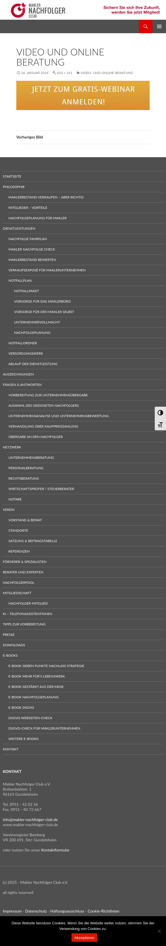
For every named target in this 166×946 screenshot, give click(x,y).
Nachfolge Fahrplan (27, 239)
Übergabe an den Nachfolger (35, 437)
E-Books (10, 655)
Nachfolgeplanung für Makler (37, 218)
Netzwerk (12, 447)
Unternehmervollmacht (37, 322)
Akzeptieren (84, 938)
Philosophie (14, 187)
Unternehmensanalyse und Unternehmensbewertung (58, 416)
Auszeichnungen (18, 374)
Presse (9, 634)
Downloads (14, 645)
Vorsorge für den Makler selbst (44, 312)
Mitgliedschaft (17, 593)
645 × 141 (64, 73)
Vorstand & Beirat (25, 520)
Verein (9, 509)
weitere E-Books (23, 739)
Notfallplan (20, 280)
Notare (15, 499)
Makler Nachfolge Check (31, 249)
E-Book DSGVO (21, 707)
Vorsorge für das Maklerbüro (42, 301)
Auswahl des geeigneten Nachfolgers (43, 405)
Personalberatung (26, 468)
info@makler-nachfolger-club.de (30, 819)
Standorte (18, 530)
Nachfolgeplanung (32, 332)
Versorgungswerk (25, 353)
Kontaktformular (55, 849)
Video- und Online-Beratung (106, 73)
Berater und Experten (23, 572)
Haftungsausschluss (67, 911)
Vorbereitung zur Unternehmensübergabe (48, 395)
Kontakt (11, 749)
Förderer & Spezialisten (24, 562)
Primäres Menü (159, 26)
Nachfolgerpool (18, 582)
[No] (159, 931)
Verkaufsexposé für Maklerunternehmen (47, 270)
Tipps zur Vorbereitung (24, 624)
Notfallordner (22, 343)
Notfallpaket (26, 291)
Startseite (12, 176)
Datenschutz (36, 911)
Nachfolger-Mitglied (28, 603)
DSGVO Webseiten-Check (30, 718)
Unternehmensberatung (31, 457)
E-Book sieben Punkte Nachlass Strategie (46, 666)
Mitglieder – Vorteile (27, 207)
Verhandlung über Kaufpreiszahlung (43, 426)
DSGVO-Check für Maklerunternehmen (44, 728)
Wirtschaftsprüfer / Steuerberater (41, 489)
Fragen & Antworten (22, 385)
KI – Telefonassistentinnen (27, 614)
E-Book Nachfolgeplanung (33, 697)
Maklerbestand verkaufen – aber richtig (46, 197)
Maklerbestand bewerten (32, 260)
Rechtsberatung (23, 478)
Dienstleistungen (19, 228)
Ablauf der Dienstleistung (32, 364)
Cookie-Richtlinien (104, 911)
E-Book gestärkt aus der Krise (36, 687)
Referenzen (19, 551)
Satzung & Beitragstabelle (32, 541)
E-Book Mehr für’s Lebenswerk (36, 676)
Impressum (12, 911)
